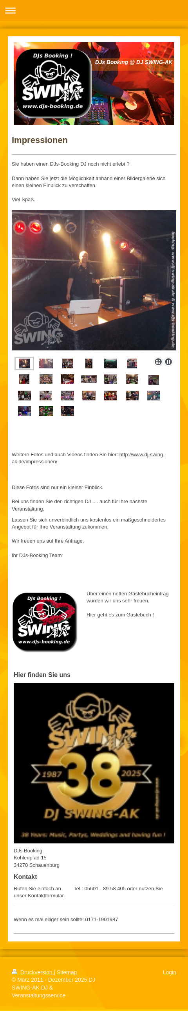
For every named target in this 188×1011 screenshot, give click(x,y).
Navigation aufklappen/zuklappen (94, 10)
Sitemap (67, 972)
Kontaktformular (45, 895)
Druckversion (33, 972)
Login (169, 972)
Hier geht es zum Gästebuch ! (120, 615)
